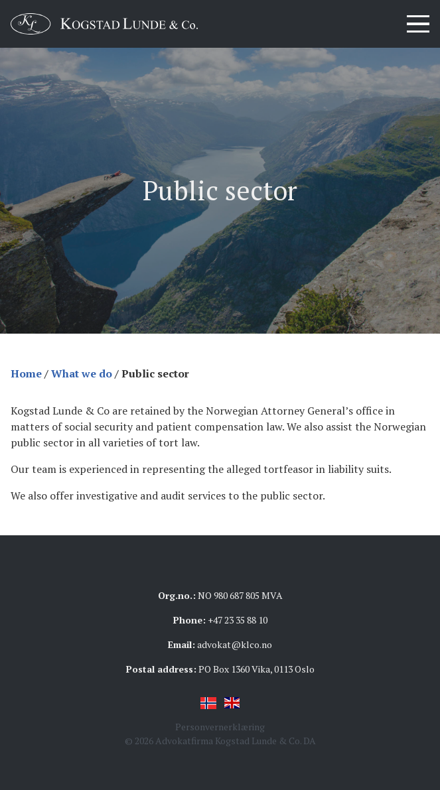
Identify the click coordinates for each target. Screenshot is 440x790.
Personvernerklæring (220, 726)
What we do (81, 373)
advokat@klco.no (234, 644)
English (232, 703)
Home (26, 373)
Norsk (208, 703)
